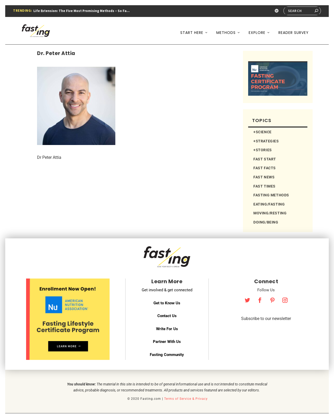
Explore (257, 28)
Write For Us (167, 327)
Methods (226, 28)
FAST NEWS (264, 176)
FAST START (264, 158)
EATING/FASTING (269, 203)
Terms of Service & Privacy (186, 397)
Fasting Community (167, 353)
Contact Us (167, 314)
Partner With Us (167, 340)
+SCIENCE (262, 131)
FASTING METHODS (271, 194)
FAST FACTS (264, 167)
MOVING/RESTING (270, 212)
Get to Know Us (166, 301)
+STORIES (262, 149)
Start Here (191, 28)
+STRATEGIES (266, 140)
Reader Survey (293, 28)
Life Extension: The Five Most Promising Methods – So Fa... (81, 11)
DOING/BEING (265, 221)
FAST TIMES (264, 185)
